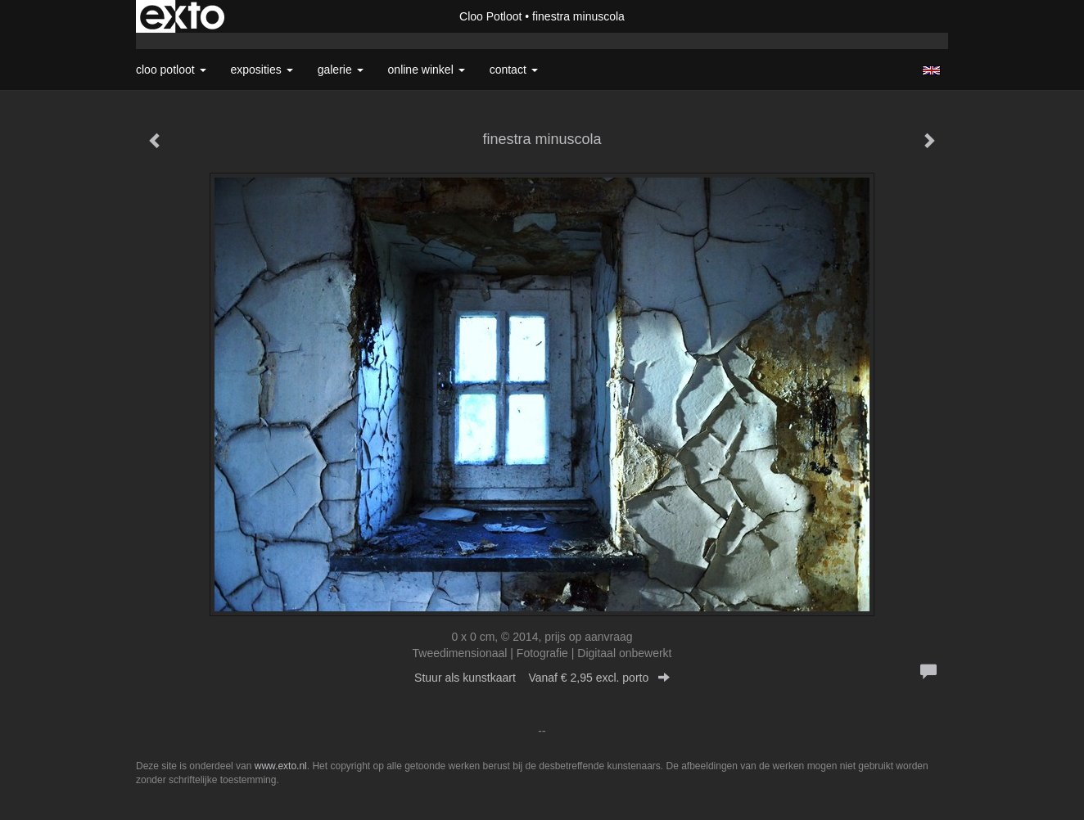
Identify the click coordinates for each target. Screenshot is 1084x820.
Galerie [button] (341, 69)
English (931, 70)
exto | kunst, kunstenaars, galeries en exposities (182, 16)
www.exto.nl (281, 766)
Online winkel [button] (426, 69)
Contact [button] (514, 69)
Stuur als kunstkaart (542, 677)
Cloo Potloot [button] (171, 69)
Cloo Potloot (490, 16)
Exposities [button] (262, 69)
